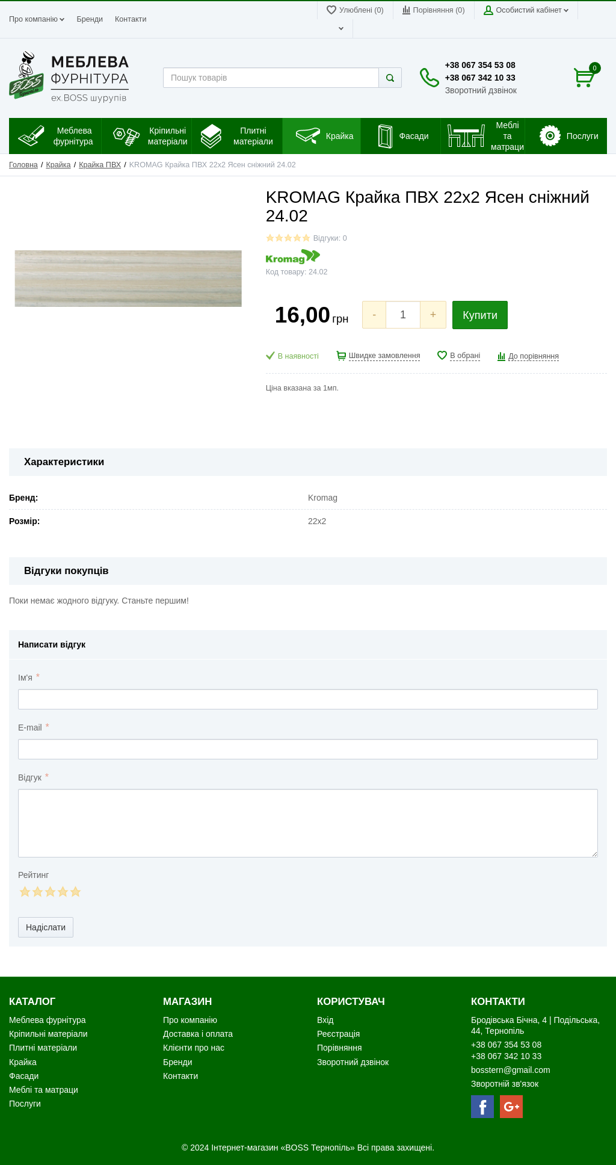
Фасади (23, 1076)
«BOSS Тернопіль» (318, 1147)
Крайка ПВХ (100, 165)
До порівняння (533, 356)
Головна (23, 165)
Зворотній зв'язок (504, 1084)
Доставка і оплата (198, 1034)
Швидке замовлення (384, 355)
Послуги (25, 1103)
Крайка (58, 165)
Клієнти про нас (193, 1047)
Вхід (325, 1020)
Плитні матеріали (43, 1047)
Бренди (89, 19)
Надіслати (46, 927)
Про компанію (36, 19)
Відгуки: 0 (330, 238)
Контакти (130, 19)
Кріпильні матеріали (48, 1034)
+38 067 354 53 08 (480, 65)
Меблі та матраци (43, 1090)
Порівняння (339, 1047)
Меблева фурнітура (48, 1020)
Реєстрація (338, 1034)
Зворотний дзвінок (481, 90)
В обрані (465, 355)
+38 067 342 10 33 (480, 77)
